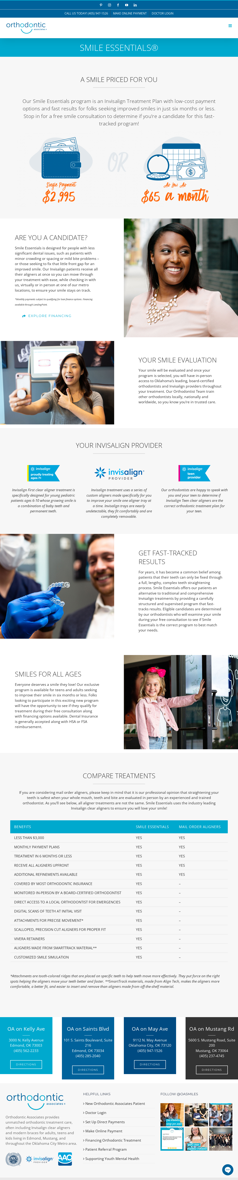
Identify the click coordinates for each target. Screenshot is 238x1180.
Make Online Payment (103, 1131)
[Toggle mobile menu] (230, 26)
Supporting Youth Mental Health (112, 1158)
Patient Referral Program (106, 1149)
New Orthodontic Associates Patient (115, 1103)
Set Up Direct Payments (105, 1122)
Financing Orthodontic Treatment (113, 1140)
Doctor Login (95, 1112)
